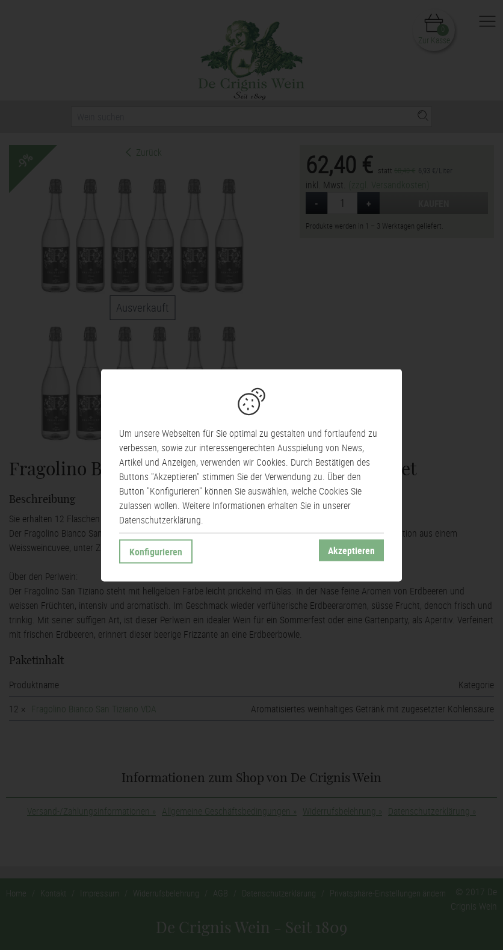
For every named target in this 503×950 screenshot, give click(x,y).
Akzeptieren (351, 550)
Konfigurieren (155, 551)
